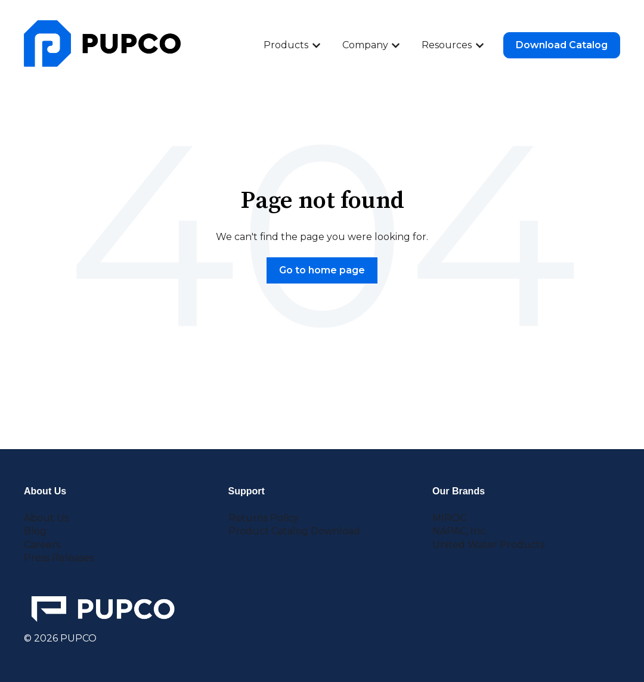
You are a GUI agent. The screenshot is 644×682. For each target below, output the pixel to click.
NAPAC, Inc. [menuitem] (459, 531)
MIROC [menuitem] (449, 518)
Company (365, 45)
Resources (447, 45)
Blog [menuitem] (35, 531)
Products (286, 45)
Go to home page (322, 270)
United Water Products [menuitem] (488, 544)
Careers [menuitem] (42, 544)
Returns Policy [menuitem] (263, 518)
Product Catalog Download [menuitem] (294, 531)
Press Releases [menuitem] (59, 557)
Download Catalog (562, 45)
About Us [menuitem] (46, 518)
